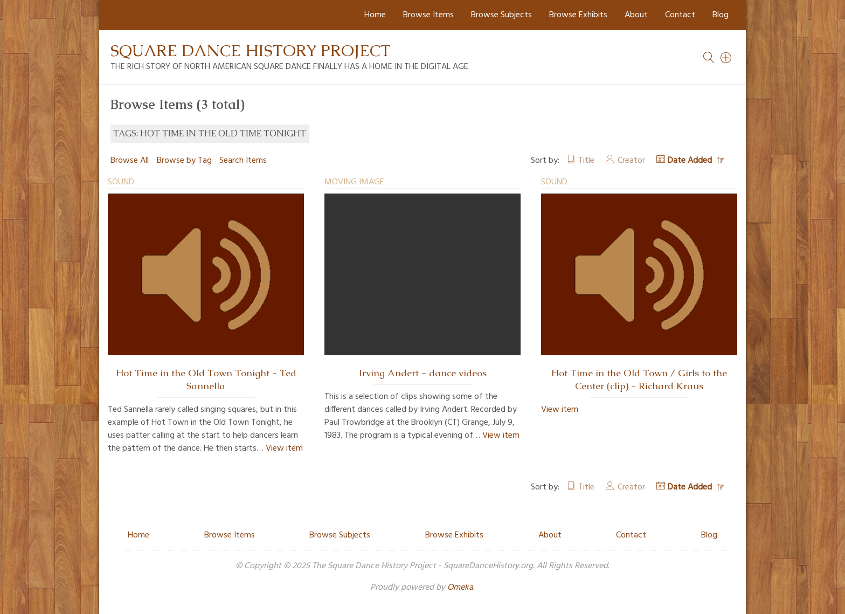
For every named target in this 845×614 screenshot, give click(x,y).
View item (284, 448)
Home (375, 15)
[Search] (726, 57)
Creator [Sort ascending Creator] (631, 161)
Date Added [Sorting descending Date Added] (691, 161)
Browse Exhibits (578, 15)
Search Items (243, 161)
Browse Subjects (501, 15)
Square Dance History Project (250, 50)
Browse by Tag (184, 161)
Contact (680, 15)
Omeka (460, 588)
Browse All (129, 161)
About (636, 15)
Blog (720, 15)
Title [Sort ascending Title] (586, 161)
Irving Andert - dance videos (423, 373)
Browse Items (428, 15)
